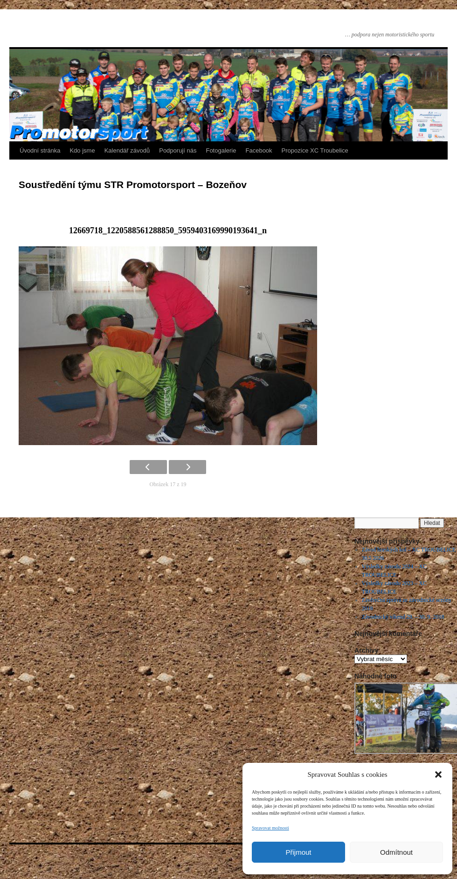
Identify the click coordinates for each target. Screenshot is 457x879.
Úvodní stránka (40, 150)
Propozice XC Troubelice (315, 150)
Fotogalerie (221, 150)
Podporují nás (177, 150)
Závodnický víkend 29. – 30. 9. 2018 (403, 617)
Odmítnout (396, 852)
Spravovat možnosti (270, 827)
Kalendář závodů (127, 150)
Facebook (259, 150)
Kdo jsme (82, 150)
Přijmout (298, 852)
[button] (438, 774)
